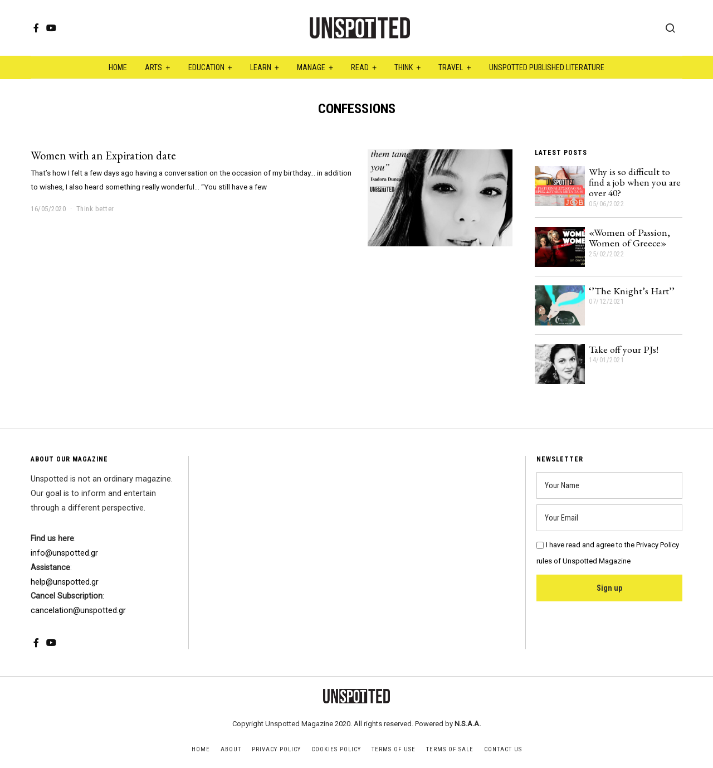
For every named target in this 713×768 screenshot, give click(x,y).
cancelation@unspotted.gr (78, 610)
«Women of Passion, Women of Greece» (629, 237)
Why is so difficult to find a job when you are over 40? (635, 182)
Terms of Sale (449, 749)
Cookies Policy (336, 749)
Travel (450, 67)
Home (118, 67)
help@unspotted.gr (65, 582)
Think (403, 67)
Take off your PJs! (623, 349)
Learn (260, 67)
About (231, 749)
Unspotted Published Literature (546, 67)
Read (360, 67)
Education (206, 67)
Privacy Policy (276, 749)
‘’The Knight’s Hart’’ (632, 290)
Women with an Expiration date (103, 155)
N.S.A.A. (468, 724)
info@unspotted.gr (64, 553)
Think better (95, 209)
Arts (153, 67)
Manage (311, 67)
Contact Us (503, 749)
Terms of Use (394, 749)
